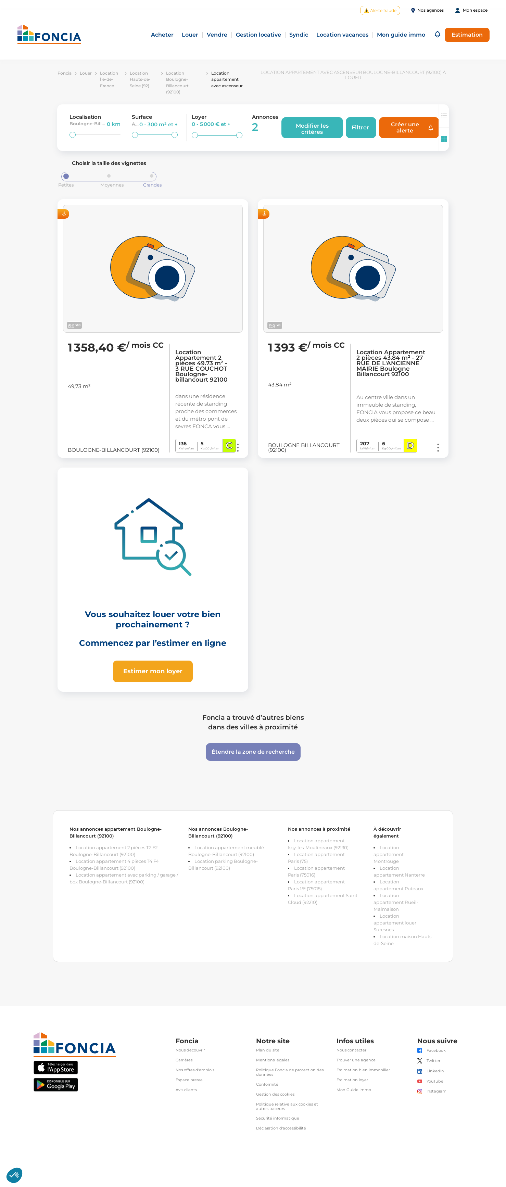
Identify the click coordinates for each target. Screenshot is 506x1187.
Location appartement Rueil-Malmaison (396, 902)
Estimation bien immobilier (363, 1070)
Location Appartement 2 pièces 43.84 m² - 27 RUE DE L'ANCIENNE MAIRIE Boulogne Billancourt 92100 (390, 364)
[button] (437, 34)
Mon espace (475, 10)
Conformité (267, 1085)
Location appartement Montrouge (389, 854)
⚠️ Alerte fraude (380, 10)
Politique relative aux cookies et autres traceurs (287, 1106)
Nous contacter (351, 1051)
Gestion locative (258, 35)
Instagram (436, 1091)
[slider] (72, 135)
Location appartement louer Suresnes (395, 923)
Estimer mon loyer (152, 671)
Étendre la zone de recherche (253, 752)
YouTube (435, 1082)
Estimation (467, 34)
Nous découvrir (190, 1051)
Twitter (433, 1061)
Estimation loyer (352, 1080)
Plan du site (267, 1051)
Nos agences (430, 10)
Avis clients (186, 1090)
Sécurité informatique (277, 1119)
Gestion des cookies (275, 1095)
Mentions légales (272, 1061)
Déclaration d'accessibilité (281, 1129)
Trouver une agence (356, 1061)
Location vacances (342, 35)
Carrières (184, 1061)
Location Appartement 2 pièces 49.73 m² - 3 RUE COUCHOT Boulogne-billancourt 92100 (201, 366)
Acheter (162, 35)
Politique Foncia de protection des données (290, 1072)
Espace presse (189, 1080)
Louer (190, 35)
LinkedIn (435, 1072)
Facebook (436, 1051)
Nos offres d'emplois (195, 1070)
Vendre (217, 35)
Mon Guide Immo (354, 1090)
